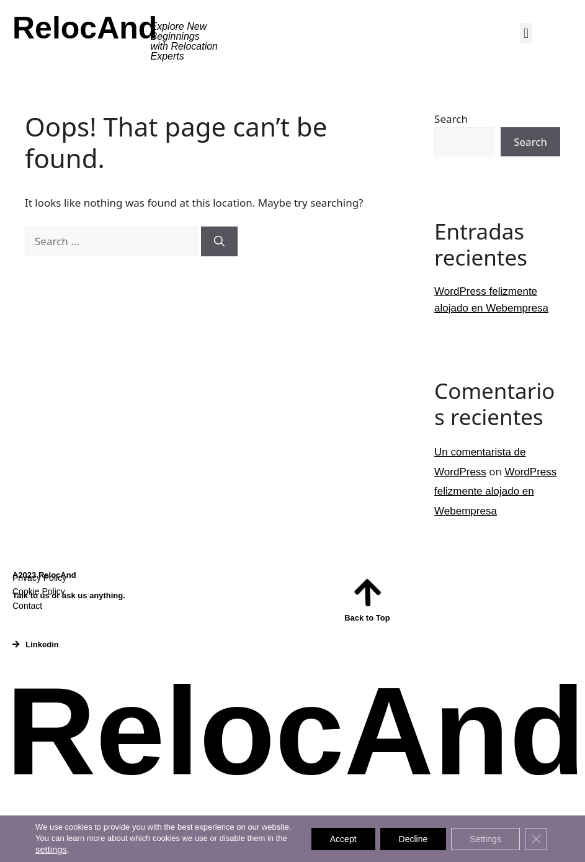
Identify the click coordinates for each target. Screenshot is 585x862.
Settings (485, 839)
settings (51, 850)
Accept (343, 839)
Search (451, 119)
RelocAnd (84, 28)
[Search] (219, 241)
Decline (413, 839)
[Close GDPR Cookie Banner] (536, 839)
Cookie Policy (38, 591)
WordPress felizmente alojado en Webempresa (495, 491)
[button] (526, 33)
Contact (27, 606)
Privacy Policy (39, 578)
